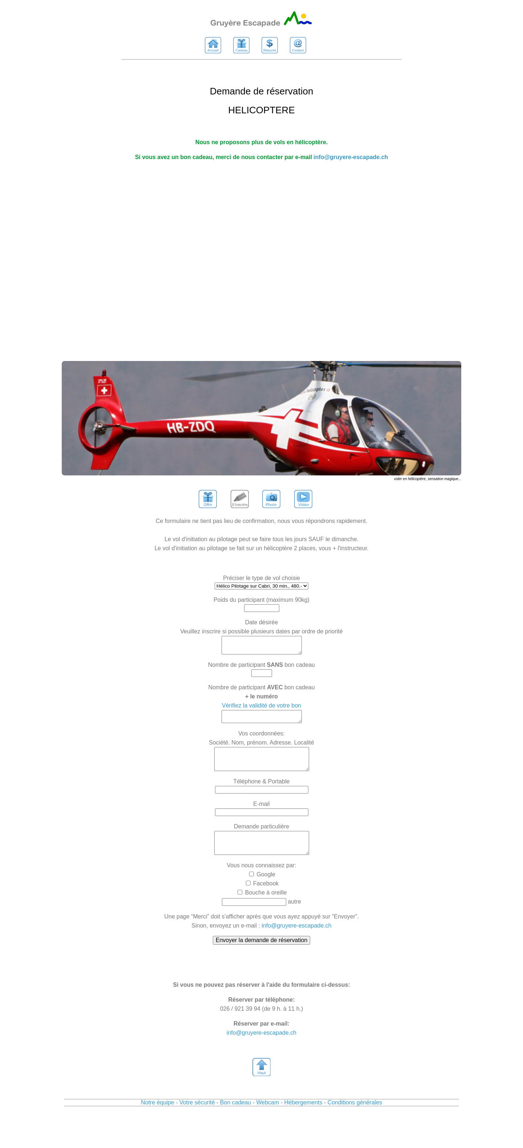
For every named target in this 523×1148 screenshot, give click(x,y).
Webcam (267, 1116)
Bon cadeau (235, 1116)
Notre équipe (157, 1116)
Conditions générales (355, 1116)
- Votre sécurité (195, 1116)
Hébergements (304, 1116)
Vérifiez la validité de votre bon (261, 709)
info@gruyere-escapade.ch (350, 157)
